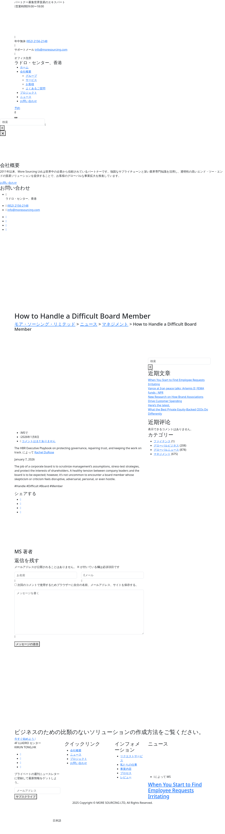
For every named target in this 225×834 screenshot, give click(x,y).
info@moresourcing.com (51, 49)
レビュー (125, 777)
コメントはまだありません (39, 441)
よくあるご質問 (35, 88)
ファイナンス (162, 441)
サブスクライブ (26, 797)
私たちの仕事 (128, 765)
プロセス (125, 773)
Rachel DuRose (44, 452)
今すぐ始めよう (25, 739)
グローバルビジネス (166, 445)
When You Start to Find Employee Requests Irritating (175, 790)
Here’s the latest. (159, 405)
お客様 (30, 84)
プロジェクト (28, 93)
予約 (17, 108)
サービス (31, 80)
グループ (31, 76)
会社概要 (25, 71)
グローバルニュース (166, 450)
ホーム (24, 67)
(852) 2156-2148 (36, 41)
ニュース (25, 97)
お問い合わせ (28, 101)
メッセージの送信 (27, 644)
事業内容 (125, 769)
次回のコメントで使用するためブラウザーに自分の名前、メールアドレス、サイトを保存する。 (77, 585)
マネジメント (162, 454)
